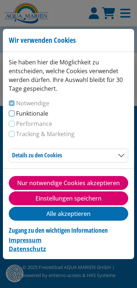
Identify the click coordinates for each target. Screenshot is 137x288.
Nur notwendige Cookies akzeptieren (68, 183)
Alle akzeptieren (68, 214)
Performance (34, 124)
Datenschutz (27, 249)
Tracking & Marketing (45, 134)
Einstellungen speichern (68, 198)
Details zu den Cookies (37, 155)
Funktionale (32, 113)
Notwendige (32, 103)
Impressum (25, 240)
